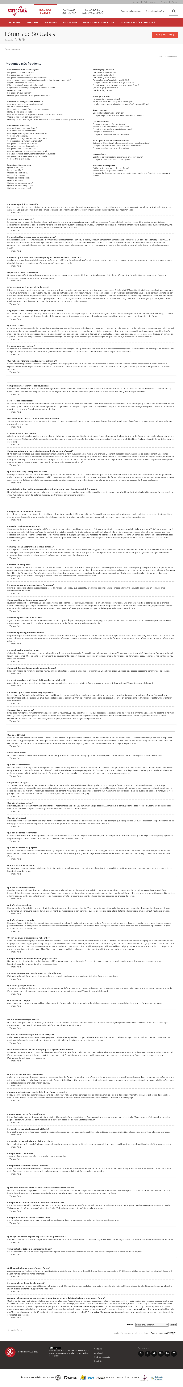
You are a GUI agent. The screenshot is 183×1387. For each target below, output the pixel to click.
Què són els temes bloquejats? (20, 185)
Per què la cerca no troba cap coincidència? (111, 126)
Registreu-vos (165, 35)
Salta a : (130, 1324)
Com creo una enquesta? (17, 136)
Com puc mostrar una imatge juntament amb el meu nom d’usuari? (35, 114)
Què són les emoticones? (17, 173)
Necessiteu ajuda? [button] (155, 11)
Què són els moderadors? (103, 75)
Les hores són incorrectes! (18, 106)
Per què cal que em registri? (18, 75)
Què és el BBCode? (15, 167)
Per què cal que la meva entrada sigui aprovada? (27, 156)
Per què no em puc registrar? (19, 93)
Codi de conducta (102, 1357)
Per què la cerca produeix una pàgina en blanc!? (113, 129)
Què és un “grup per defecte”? (105, 87)
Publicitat (98, 1361)
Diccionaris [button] (50, 22)
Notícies (136, 2)
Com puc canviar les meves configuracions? (25, 104)
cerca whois (67, 1303)
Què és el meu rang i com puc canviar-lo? (24, 117)
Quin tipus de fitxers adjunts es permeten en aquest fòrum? (117, 157)
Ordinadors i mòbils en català (137, 22)
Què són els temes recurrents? (20, 183)
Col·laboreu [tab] (93, 11)
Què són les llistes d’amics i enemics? (108, 113)
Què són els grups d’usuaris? (104, 77)
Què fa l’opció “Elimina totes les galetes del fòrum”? (28, 95)
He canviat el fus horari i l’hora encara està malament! (29, 109)
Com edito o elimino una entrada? (21, 130)
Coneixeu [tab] (69, 11)
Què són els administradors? (104, 72)
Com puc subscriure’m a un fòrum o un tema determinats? (117, 145)
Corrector (32, 22)
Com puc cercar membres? (104, 131)
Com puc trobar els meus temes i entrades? (111, 134)
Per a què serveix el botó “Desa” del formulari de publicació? (32, 154)
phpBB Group (90, 1271)
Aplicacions (70, 22)
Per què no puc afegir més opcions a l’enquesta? (27, 138)
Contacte (98, 1348)
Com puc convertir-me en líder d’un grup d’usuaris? (114, 82)
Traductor (14, 22)
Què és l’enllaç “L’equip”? (103, 90)
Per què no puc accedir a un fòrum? (22, 143)
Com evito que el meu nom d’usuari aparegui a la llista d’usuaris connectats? (39, 80)
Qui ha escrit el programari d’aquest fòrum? (111, 168)
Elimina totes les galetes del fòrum (134, 1333)
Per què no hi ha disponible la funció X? (109, 170)
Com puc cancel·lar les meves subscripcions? (111, 148)
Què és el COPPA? (14, 90)
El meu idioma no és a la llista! (19, 112)
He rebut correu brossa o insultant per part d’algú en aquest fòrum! (121, 104)
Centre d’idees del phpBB (135, 1286)
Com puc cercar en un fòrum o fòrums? (109, 124)
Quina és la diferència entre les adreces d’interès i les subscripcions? (121, 143)
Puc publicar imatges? (16, 175)
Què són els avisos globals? (18, 178)
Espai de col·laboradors (131, 11)
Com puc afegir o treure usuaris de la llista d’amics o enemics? (118, 115)
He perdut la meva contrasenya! (20, 82)
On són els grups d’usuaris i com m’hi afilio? (111, 80)
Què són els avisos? (15, 180)
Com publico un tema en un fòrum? (22, 128)
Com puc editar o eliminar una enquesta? (24, 141)
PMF (160, 56)
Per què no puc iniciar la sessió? (20, 72)
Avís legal (98, 1353)
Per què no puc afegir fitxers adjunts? (22, 146)
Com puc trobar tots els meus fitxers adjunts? (111, 159)
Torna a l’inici (15, 212)
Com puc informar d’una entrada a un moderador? (28, 151)
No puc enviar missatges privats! (106, 99)
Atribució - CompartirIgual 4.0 (62, 1353)
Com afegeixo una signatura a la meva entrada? (27, 133)
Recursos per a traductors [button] (98, 22)
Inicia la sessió (171, 56)
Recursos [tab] (45, 11)
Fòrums (175, 2)
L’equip (116, 1333)
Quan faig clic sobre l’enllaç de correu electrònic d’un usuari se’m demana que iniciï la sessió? (45, 119)
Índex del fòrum (12, 49)
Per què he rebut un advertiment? (21, 148)
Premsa (164, 2)
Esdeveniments (150, 2)
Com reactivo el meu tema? (18, 159)
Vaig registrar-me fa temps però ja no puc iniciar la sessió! (31, 87)
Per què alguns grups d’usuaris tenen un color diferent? (116, 85)
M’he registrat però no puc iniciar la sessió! (25, 85)
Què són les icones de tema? (19, 188)
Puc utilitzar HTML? (15, 170)
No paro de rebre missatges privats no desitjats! (113, 101)
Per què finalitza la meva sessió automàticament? (27, 77)
